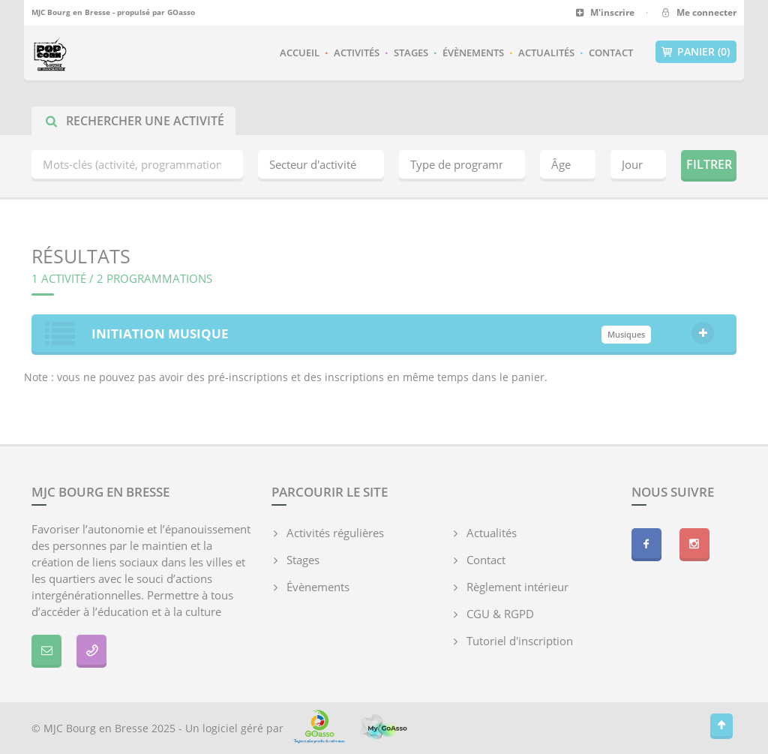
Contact (611, 52)
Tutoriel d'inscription (519, 640)
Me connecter (697, 12)
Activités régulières (335, 532)
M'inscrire (605, 12)
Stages (411, 52)
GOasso (181, 12)
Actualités (546, 52)
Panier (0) (696, 51)
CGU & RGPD (500, 613)
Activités (357, 52)
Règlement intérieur (517, 586)
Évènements (473, 52)
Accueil (300, 52)
